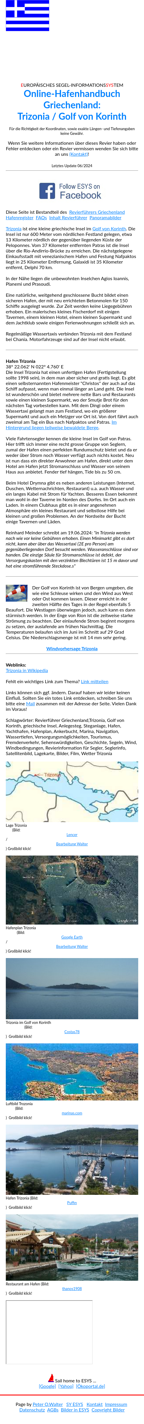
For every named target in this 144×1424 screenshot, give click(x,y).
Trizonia (13, 228)
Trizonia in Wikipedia (27, 670)
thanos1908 (72, 1288)
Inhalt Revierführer (68, 217)
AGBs (53, 1409)
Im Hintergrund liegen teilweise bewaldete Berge (61, 424)
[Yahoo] (66, 1386)
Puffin (72, 1202)
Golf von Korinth (109, 228)
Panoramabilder (105, 217)
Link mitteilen (95, 681)
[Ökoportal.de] (90, 1386)
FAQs (41, 217)
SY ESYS (74, 1404)
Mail (30, 703)
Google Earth (72, 937)
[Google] (47, 1386)
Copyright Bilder (108, 1409)
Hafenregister (19, 217)
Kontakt (95, 1404)
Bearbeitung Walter (72, 844)
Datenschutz (32, 1409)
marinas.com (72, 1113)
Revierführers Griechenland (97, 212)
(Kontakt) (78, 154)
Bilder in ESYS (75, 1409)
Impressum (116, 1404)
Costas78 (72, 1031)
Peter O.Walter (48, 1404)
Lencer (72, 834)
